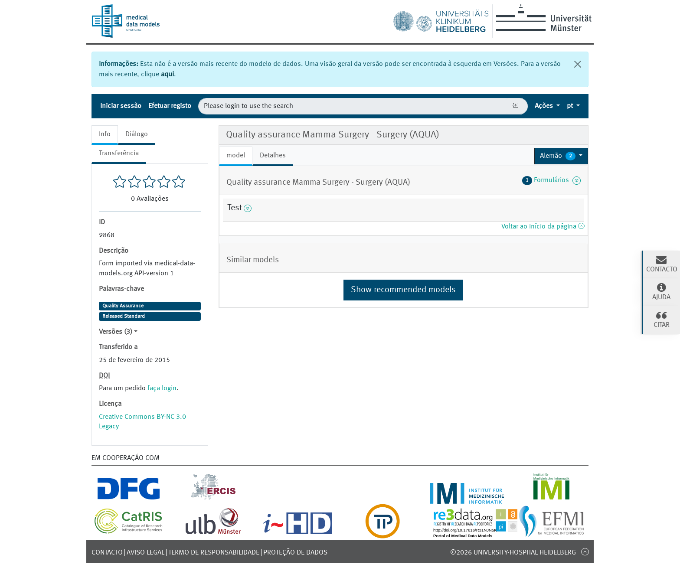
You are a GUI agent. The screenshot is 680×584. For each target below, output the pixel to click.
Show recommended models (403, 290)
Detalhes (273, 155)
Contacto (107, 552)
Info (105, 134)
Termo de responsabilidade (213, 552)
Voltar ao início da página (542, 226)
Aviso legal (145, 552)
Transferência (119, 153)
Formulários (551, 180)
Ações (545, 106)
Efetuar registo (169, 106)
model (235, 155)
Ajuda (661, 291)
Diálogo (136, 134)
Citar (661, 319)
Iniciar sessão (120, 106)
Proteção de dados (295, 552)
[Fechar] (577, 64)
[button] (561, 156)
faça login (162, 388)
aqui (167, 74)
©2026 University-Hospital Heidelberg (513, 552)
